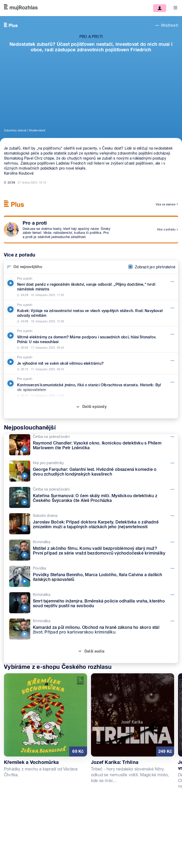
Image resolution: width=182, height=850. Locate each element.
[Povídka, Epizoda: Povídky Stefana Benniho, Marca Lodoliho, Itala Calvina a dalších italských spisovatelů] (93, 576)
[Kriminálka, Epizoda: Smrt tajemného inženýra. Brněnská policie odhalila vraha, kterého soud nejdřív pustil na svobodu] (93, 602)
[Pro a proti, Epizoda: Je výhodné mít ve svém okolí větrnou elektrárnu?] (91, 363)
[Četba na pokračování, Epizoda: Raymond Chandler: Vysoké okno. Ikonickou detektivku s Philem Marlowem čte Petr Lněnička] (93, 444)
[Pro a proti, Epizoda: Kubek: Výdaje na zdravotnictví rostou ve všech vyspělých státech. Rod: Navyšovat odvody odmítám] (91, 313)
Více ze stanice (165, 204)
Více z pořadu (166, 229)
